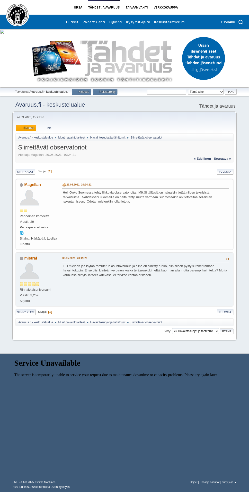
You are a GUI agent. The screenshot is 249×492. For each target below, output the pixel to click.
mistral (30, 258)
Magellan (32, 185)
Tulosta (225, 171)
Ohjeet (193, 482)
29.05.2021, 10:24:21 (78, 184)
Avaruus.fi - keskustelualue (50, 104)
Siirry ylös (25, 312)
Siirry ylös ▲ (229, 482)
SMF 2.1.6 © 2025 (23, 482)
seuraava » (222, 158)
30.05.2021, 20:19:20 (74, 258)
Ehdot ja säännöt (210, 482)
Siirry (167, 331)
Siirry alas (25, 171)
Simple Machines (45, 482)
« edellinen (202, 158)
